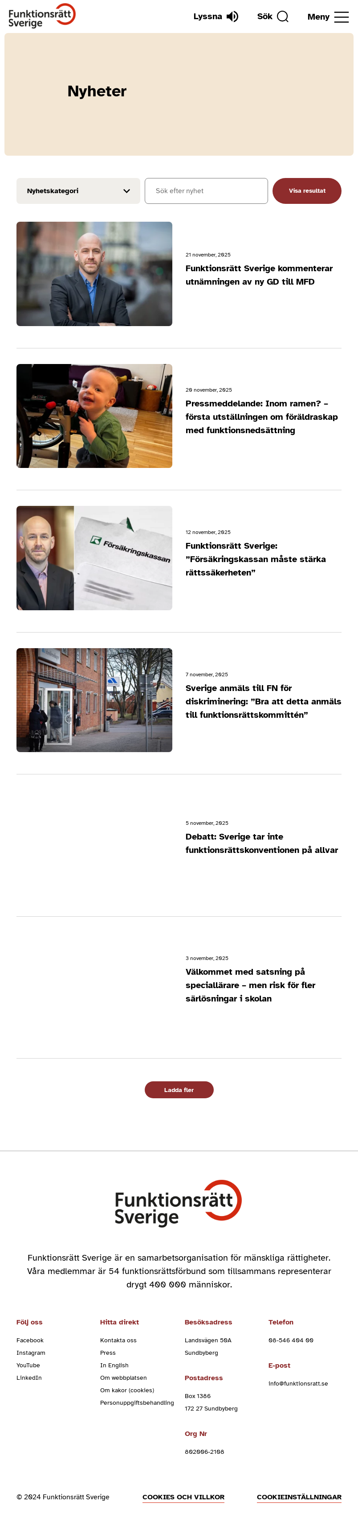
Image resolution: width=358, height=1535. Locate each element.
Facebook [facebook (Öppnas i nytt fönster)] (30, 1340)
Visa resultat (307, 190)
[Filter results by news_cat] (78, 191)
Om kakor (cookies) (127, 1390)
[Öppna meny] (328, 17)
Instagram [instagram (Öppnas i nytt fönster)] (30, 1353)
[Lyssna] (216, 16)
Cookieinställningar (299, 1497)
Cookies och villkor (183, 1497)
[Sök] (273, 16)
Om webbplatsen (123, 1378)
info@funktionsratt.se (298, 1383)
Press (108, 1353)
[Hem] (42, 16)
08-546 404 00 (290, 1340)
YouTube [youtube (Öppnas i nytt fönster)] (28, 1365)
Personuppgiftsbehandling (137, 1403)
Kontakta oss (118, 1340)
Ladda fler (179, 1090)
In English (114, 1365)
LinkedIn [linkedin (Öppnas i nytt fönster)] (29, 1378)
